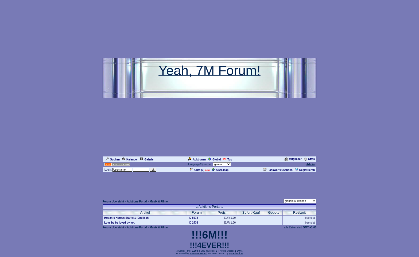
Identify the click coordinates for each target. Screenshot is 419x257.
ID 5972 (193, 217)
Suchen (113, 159)
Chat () (197, 169)
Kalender (130, 159)
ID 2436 (193, 222)
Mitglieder (293, 159)
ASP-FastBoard (198, 253)
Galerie (146, 159)
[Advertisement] (209, 185)
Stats (309, 159)
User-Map (220, 169)
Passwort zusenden (278, 169)
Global (214, 159)
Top (227, 159)
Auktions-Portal (137, 201)
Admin (310, 164)
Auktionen (197, 159)
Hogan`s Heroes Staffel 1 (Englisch (126, 217)
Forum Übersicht (113, 201)
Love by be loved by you (119, 222)
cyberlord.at (236, 253)
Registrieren (305, 169)
